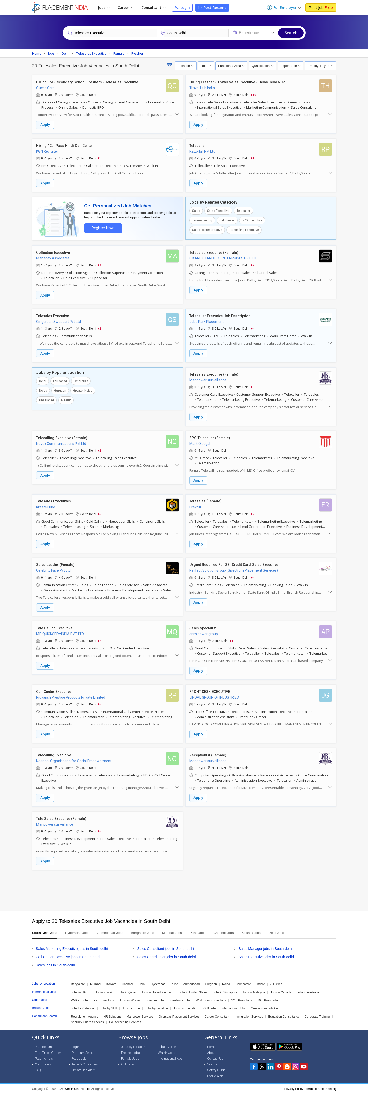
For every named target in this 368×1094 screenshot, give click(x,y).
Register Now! (102, 227)
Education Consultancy (283, 1016)
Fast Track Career (48, 1053)
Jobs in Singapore (225, 992)
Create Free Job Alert (265, 1008)
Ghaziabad (46, 398)
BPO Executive (252, 219)
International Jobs (234, 1008)
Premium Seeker (83, 1053)
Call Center (227, 219)
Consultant (153, 7)
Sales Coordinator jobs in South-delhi (166, 957)
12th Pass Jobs (241, 1000)
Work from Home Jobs (211, 1000)
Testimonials (44, 1059)
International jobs (170, 1059)
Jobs (104, 7)
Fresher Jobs (155, 1000)
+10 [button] (253, 95)
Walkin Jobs (167, 1053)
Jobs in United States (193, 992)
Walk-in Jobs (79, 1000)
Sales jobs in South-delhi (55, 965)
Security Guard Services (87, 1022)
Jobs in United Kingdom (157, 992)
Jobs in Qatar (127, 992)
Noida (43, 388)
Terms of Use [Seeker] (321, 1089)
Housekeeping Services (125, 1022)
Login (182, 7)
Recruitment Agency (84, 1016)
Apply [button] (45, 124)
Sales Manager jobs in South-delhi (265, 949)
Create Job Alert (83, 1070)
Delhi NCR (81, 379)
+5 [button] (99, 511)
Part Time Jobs (104, 1000)
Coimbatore (243, 984)
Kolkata (111, 984)
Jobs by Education (185, 1008)
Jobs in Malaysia (253, 992)
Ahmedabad (191, 984)
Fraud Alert (215, 1076)
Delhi (42, 379)
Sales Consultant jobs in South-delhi (165, 949)
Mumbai (95, 984)
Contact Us (215, 1059)
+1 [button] (99, 158)
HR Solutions (112, 1016)
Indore (260, 984)
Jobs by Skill (108, 1008)
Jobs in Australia (308, 992)
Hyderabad (158, 984)
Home (211, 1047)
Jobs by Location (156, 1008)
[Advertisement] (184, 884)
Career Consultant (217, 1016)
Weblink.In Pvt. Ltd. (77, 1089)
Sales (196, 210)
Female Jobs (130, 1059)
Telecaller (243, 210)
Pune (174, 984)
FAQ (38, 1070)
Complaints (43, 1064)
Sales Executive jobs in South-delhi (266, 957)
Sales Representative (207, 229)
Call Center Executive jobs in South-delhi (68, 957)
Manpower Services (140, 1016)
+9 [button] (99, 264)
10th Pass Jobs (267, 1000)
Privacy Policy (293, 1089)
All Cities (276, 984)
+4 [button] (252, 327)
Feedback (79, 1059)
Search (290, 32)
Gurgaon (60, 388)
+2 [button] (252, 264)
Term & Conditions (85, 1064)
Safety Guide (216, 1070)
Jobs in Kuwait (102, 992)
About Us (213, 1053)
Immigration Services (249, 1016)
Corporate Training (317, 1016)
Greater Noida (82, 388)
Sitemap (213, 1064)
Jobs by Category (82, 1008)
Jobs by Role (131, 1008)
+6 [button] (99, 700)
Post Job (321, 7)
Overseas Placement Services (179, 1016)
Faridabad (60, 379)
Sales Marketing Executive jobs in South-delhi (72, 949)
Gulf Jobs (209, 1008)
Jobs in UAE (79, 992)
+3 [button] (252, 385)
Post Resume (212, 7)
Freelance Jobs (180, 1000)
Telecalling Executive (244, 229)
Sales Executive (218, 210)
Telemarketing (202, 219)
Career (125, 7)
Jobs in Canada (280, 992)
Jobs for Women (130, 1000)
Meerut (66, 398)
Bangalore (78, 984)
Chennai (127, 984)
